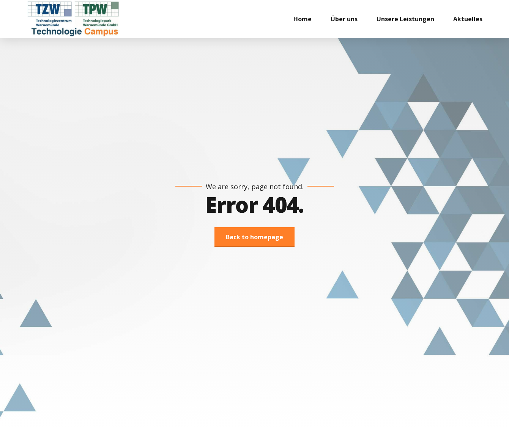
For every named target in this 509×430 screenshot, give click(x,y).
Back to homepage (254, 237)
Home (302, 19)
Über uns (344, 19)
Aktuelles (467, 19)
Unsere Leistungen (405, 19)
